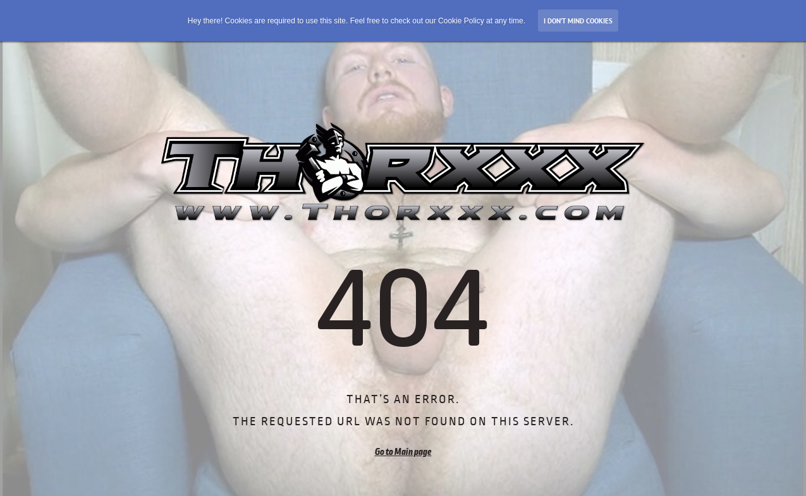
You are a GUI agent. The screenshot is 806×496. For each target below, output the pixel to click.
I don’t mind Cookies (578, 20)
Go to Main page (403, 452)
